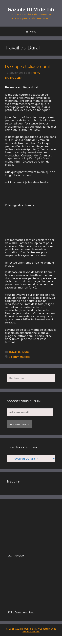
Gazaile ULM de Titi (31, 9)
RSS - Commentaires (31, 610)
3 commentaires (19, 357)
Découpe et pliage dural (27, 66)
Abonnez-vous (19, 424)
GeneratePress (31, 631)
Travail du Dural (19, 352)
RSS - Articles (31, 554)
